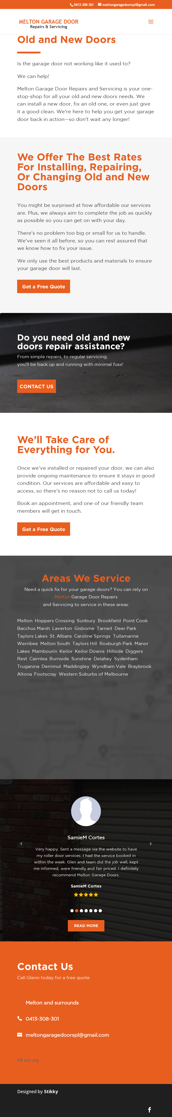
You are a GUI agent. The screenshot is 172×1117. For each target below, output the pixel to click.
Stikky (51, 1091)
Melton (62, 596)
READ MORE (86, 926)
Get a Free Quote (43, 286)
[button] (72, 910)
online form (52, 1060)
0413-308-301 (84, 4)
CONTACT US (36, 386)
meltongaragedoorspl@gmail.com (67, 1035)
